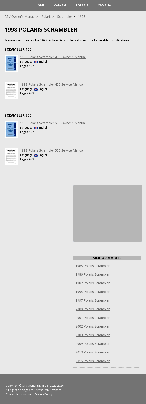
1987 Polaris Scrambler (93, 283)
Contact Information (19, 394)
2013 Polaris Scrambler (93, 352)
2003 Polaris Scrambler (93, 335)
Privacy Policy (43, 394)
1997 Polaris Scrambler (93, 300)
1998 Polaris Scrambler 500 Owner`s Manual (53, 123)
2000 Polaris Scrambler (93, 309)
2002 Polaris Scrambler (93, 326)
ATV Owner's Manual (35, 386)
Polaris (82, 5)
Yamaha (104, 5)
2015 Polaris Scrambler (93, 361)
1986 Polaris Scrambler (93, 274)
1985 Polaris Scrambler (93, 266)
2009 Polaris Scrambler (93, 343)
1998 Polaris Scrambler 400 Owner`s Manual (53, 57)
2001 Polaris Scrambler (93, 317)
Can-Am (60, 5)
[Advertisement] (107, 213)
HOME (39, 5)
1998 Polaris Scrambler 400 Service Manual (52, 84)
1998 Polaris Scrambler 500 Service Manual (52, 150)
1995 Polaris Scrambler (93, 292)
